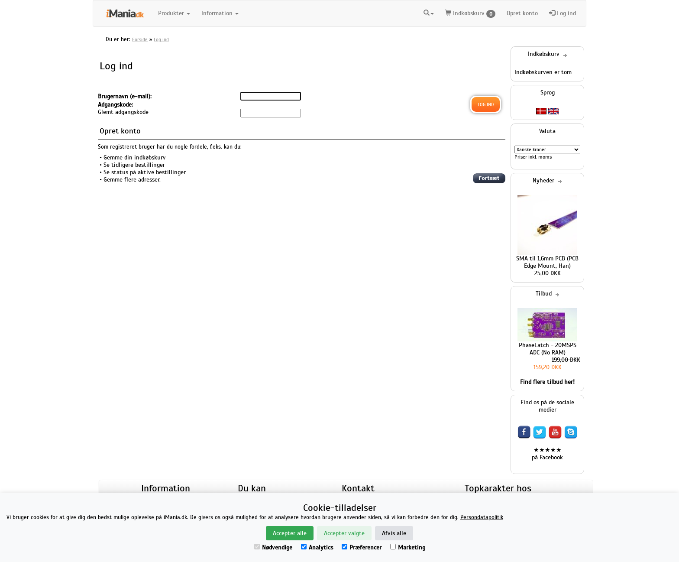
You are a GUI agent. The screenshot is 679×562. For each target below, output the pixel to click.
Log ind (562, 13)
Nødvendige (273, 547)
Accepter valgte (344, 533)
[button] (428, 13)
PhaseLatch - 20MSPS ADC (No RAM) (547, 348)
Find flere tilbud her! (547, 382)
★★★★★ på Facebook (547, 453)
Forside (140, 39)
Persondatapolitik (481, 517)
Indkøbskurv (470, 14)
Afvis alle (394, 533)
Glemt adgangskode (123, 112)
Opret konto (522, 13)
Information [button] (220, 13)
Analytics (317, 547)
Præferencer (362, 547)
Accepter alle (290, 533)
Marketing (407, 547)
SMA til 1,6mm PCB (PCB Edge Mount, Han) (547, 262)
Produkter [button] (174, 13)
